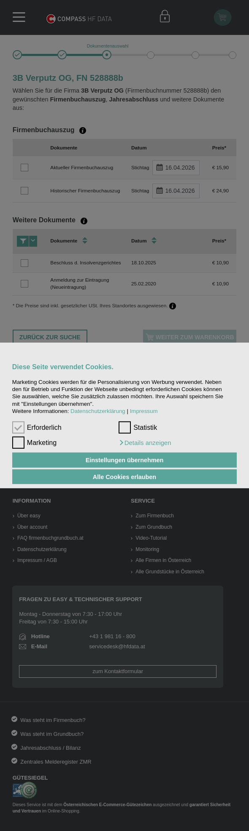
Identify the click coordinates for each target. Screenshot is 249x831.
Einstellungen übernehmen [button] (125, 460)
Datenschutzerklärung (97, 411)
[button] (145, 442)
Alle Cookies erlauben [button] (124, 476)
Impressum (144, 411)
